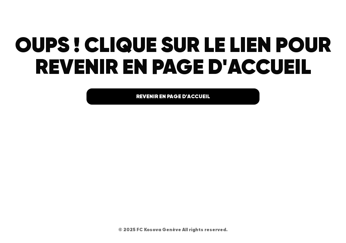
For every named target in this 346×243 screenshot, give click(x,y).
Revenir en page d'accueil (173, 96)
